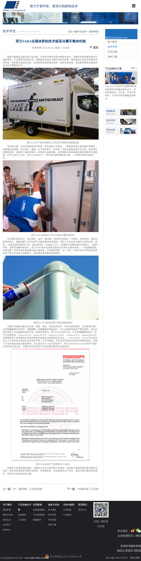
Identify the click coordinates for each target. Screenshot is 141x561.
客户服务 (112, 41)
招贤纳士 (7, 530)
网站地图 (135, 557)
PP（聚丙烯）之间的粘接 (22, 488)
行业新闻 (67, 515)
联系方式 (82, 510)
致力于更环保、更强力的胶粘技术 (54, 6)
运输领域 (22, 515)
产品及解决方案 (113, 68)
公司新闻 (67, 510)
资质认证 (7, 520)
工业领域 (22, 520)
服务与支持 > (81, 31)
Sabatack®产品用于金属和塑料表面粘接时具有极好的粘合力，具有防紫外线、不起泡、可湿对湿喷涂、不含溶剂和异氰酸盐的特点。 (121, 92)
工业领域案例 (39, 515)
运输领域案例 (39, 510)
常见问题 (112, 51)
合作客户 (7, 525)
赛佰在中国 (8, 515)
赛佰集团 (7, 510)
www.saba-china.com (34, 557)
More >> (134, 68)
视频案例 (37, 520)
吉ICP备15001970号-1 (117, 557)
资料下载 (112, 56)
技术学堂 (112, 46)
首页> (71, 31)
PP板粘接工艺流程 (82, 488)
